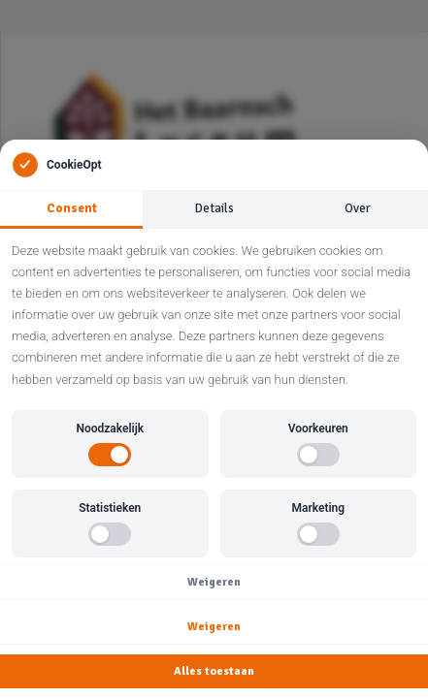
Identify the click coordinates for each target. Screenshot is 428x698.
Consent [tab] (72, 208)
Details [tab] (214, 208)
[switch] (109, 454)
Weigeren (214, 582)
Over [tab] (357, 208)
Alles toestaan (214, 671)
